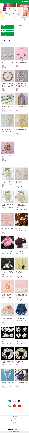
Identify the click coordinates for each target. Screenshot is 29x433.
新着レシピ (4, 32)
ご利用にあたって (14, 422)
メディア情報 (14, 416)
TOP (2, 19)
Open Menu (1, 1)
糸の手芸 (17, 19)
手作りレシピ (7, 19)
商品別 (13, 19)
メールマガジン (14, 414)
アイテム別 (5, 28)
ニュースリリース (14, 412)
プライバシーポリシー (14, 420)
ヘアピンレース (23, 19)
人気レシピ (4, 35)
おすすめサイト (14, 418)
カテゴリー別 (5, 25)
